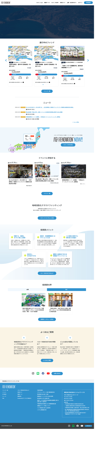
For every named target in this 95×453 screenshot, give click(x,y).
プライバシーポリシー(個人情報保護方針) (46, 418)
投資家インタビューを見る (47, 345)
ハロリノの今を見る (68, 145)
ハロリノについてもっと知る (47, 244)
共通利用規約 (40, 416)
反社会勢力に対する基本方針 (43, 424)
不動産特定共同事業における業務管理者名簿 (46, 430)
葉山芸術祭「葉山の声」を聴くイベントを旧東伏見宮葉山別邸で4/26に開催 (44, 112)
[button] (6, 61)
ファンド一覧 (47, 91)
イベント (4, 418)
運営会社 (19, 422)
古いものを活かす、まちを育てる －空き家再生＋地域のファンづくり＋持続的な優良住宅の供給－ (50, 107)
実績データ (47, 2)
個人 (66, 315)
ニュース (4, 422)
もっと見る (76, 122)
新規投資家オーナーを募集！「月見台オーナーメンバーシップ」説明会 (43, 117)
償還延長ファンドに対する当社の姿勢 (45, 422)
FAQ (3, 424)
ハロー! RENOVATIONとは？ (47, 299)
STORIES (4, 420)
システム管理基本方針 (42, 436)
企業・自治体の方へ (72, 2)
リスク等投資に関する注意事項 (43, 434)
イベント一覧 (47, 193)
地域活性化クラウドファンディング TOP (10, 407)
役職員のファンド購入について (43, 432)
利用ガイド (62, 2)
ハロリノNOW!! (54, 2)
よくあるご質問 (47, 386)
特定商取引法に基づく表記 (42, 420)
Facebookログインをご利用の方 (24, 424)
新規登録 (88, 2)
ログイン (80, 2)
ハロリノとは (39, 2)
